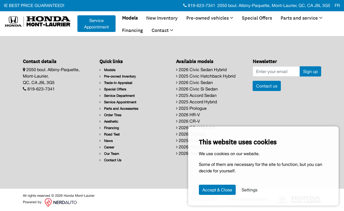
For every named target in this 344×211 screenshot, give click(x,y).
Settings (249, 189)
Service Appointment (117, 102)
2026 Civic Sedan (194, 82)
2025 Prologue (191, 108)
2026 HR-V (188, 114)
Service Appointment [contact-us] (96, 23)
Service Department (117, 96)
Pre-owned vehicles (209, 17)
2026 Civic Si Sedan (197, 88)
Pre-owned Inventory (117, 76)
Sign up (310, 71)
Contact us (266, 85)
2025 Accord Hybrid (196, 101)
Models (130, 17)
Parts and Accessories (118, 109)
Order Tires (110, 115)
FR (337, 5)
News (106, 141)
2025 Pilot (187, 140)
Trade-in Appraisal (115, 83)
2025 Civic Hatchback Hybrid (205, 76)
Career (106, 147)
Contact (162, 29)
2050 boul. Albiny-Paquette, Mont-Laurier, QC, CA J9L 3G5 (273, 5)
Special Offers (257, 17)
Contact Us (110, 160)
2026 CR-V (188, 121)
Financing (132, 29)
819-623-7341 (199, 5)
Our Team (109, 154)
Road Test (109, 134)
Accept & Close (217, 189)
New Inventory (162, 17)
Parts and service (301, 17)
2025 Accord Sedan (196, 95)
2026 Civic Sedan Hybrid (201, 69)
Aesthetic (108, 121)
